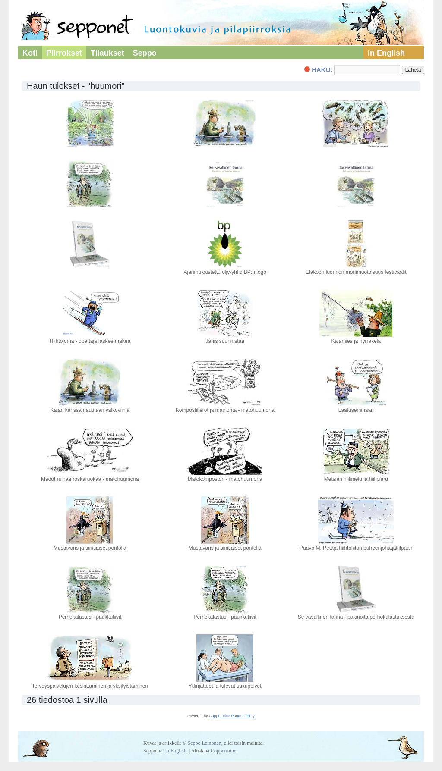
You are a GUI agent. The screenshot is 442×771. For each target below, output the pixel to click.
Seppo (145, 53)
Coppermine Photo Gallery (232, 716)
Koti (30, 53)
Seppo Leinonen (204, 743)
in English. (176, 751)
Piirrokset (64, 53)
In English (386, 53)
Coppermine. (224, 751)
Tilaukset (107, 53)
